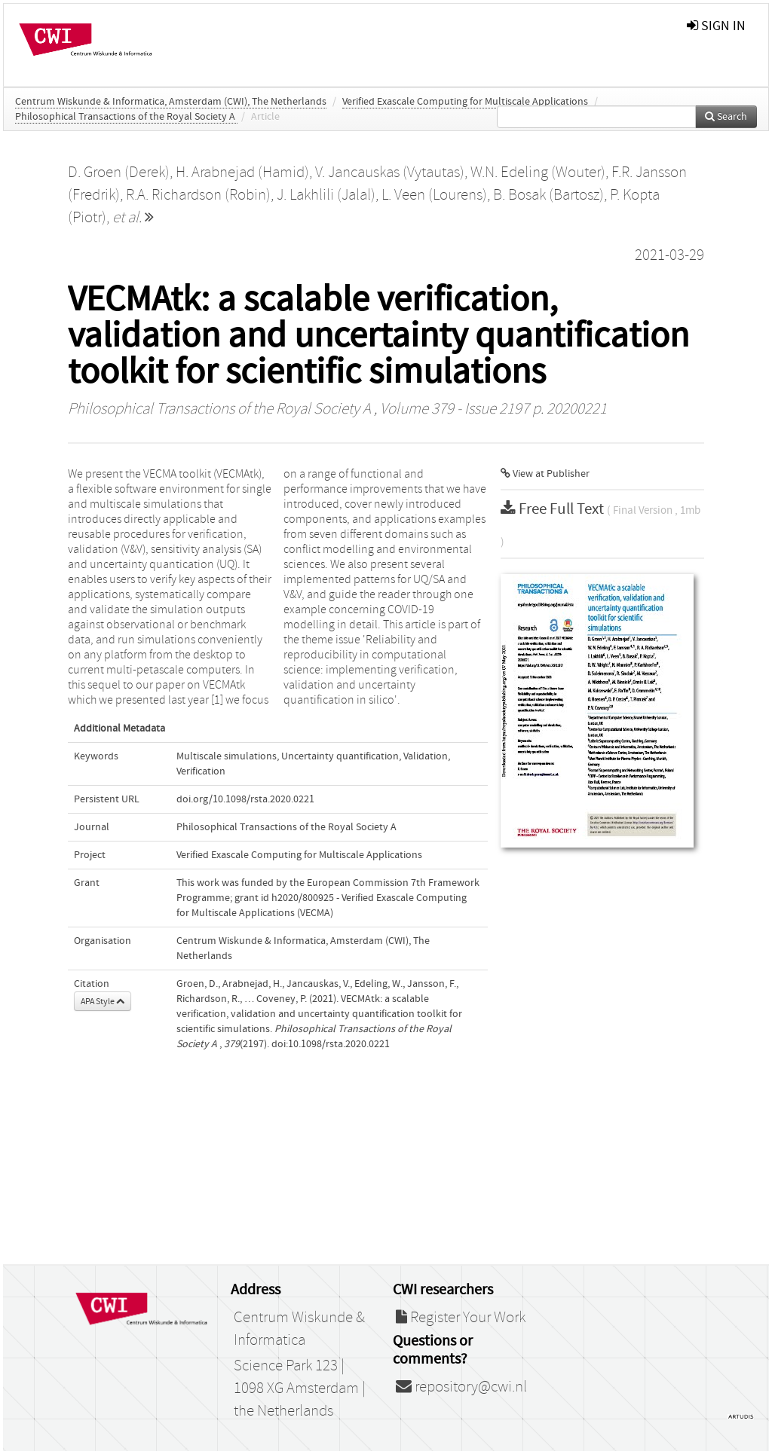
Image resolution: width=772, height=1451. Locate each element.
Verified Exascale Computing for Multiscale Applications (465, 102)
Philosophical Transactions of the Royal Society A (126, 117)
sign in (716, 26)
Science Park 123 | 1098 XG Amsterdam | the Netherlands (300, 1388)
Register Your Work (460, 1318)
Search (726, 117)
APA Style (102, 1001)
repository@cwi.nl (461, 1387)
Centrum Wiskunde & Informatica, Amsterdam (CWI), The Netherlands (170, 102)
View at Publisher (545, 474)
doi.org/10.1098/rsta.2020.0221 (245, 799)
